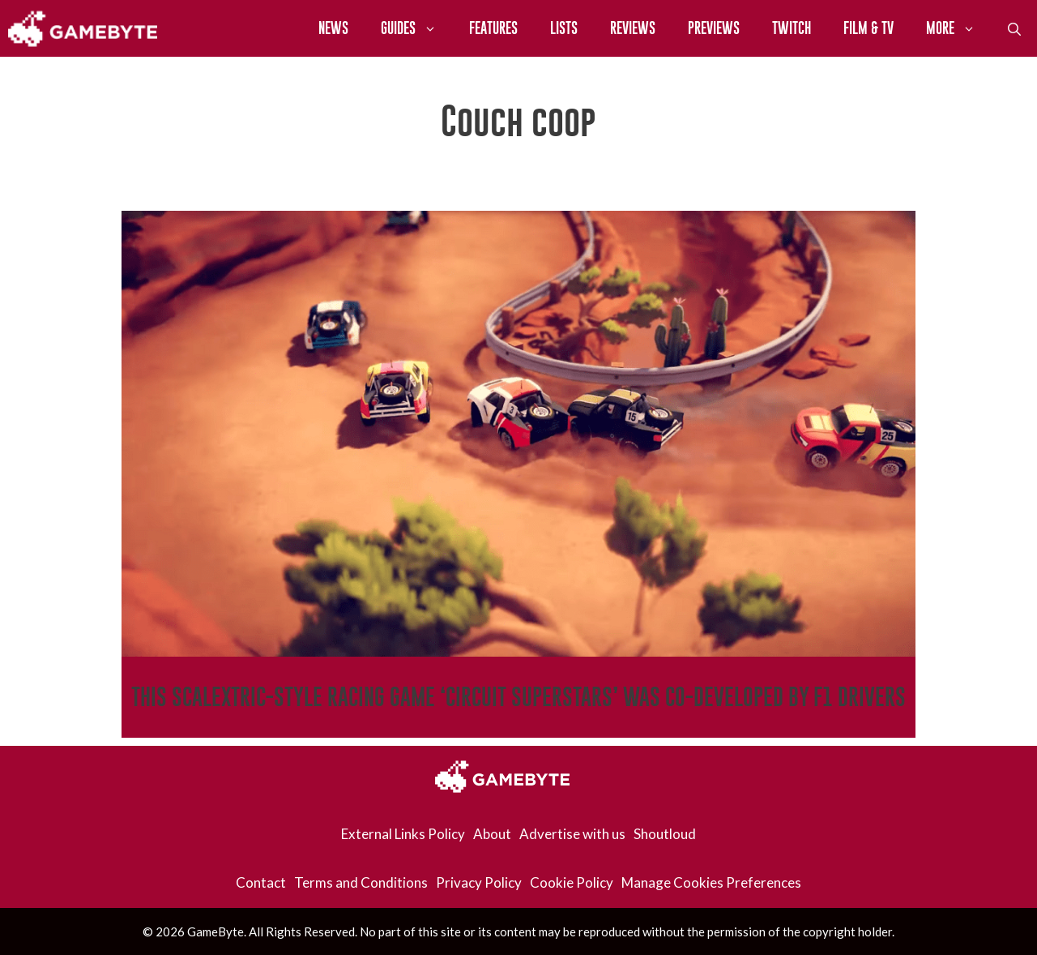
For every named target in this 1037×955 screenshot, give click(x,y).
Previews (714, 27)
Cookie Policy (571, 882)
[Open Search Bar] (1014, 28)
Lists (564, 27)
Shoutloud (665, 833)
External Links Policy (403, 833)
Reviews (632, 27)
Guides (417, 28)
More (959, 28)
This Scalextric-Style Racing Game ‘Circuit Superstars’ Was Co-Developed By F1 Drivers (518, 696)
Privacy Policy (479, 882)
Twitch (791, 27)
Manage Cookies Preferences (711, 882)
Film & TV (868, 27)
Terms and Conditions (361, 882)
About (492, 833)
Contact (261, 882)
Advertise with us (572, 833)
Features (493, 27)
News (333, 27)
